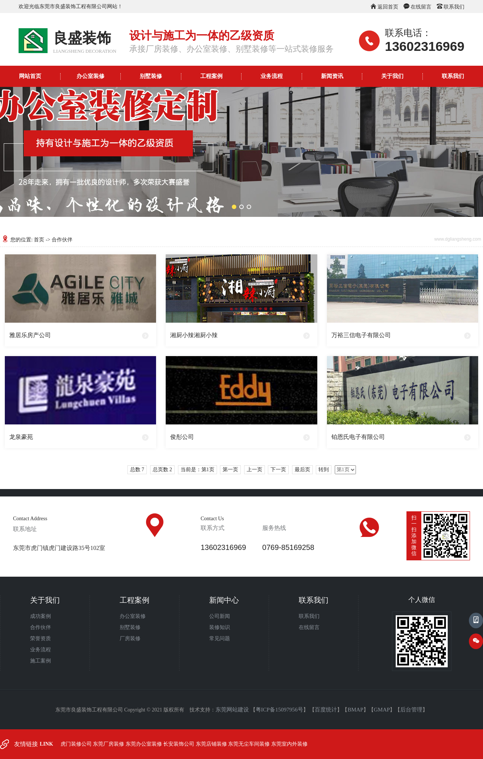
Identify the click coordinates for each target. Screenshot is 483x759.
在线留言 (421, 7)
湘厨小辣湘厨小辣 (194, 335)
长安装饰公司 (179, 744)
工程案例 (211, 76)
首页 (39, 239)
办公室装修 (90, 76)
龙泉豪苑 (21, 437)
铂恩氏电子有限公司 (358, 437)
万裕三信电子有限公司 (361, 335)
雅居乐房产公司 (30, 335)
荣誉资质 (40, 638)
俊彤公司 (182, 437)
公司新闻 (219, 616)
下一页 (278, 469)
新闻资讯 (332, 76)
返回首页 (387, 7)
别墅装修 (151, 76)
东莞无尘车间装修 (249, 744)
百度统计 (326, 710)
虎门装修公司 (77, 744)
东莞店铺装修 (212, 744)
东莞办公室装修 (144, 744)
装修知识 (219, 627)
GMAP (382, 710)
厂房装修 (130, 638)
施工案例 (40, 661)
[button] (234, 207)
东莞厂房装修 (109, 744)
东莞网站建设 (232, 710)
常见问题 (219, 638)
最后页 (302, 469)
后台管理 (411, 710)
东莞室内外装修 (289, 744)
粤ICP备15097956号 (279, 710)
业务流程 (271, 76)
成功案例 (40, 616)
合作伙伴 (40, 627)
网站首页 (30, 76)
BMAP (355, 710)
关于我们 (392, 76)
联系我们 (454, 7)
